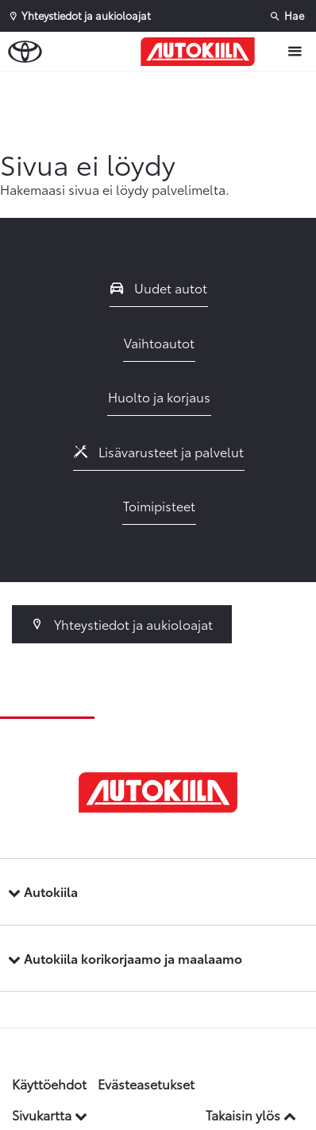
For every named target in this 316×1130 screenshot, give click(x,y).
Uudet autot (158, 287)
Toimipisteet (159, 505)
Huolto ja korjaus (159, 396)
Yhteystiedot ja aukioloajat (122, 624)
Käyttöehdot (49, 1083)
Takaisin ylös (251, 1114)
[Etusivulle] (201, 51)
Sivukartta (49, 1114)
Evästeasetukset (146, 1083)
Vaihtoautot (159, 342)
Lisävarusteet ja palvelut (159, 451)
